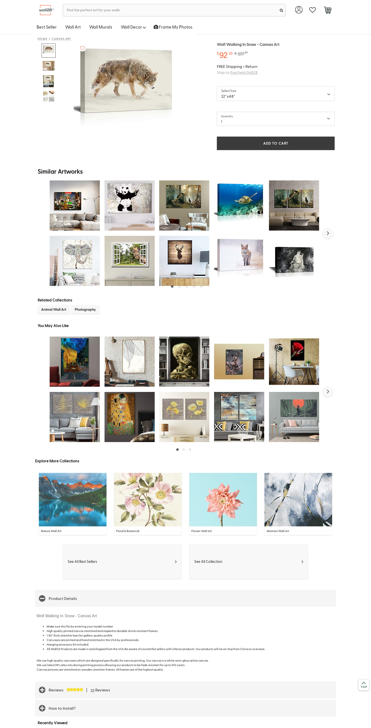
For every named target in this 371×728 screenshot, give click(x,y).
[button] (327, 233)
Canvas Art (61, 38)
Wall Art (73, 26)
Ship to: (237, 72)
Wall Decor (133, 26)
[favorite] (312, 10)
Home (42, 38)
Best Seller (47, 26)
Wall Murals (100, 26)
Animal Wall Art (53, 309)
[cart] (327, 11)
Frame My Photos (173, 26)
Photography (85, 309)
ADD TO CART (275, 143)
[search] (281, 10)
